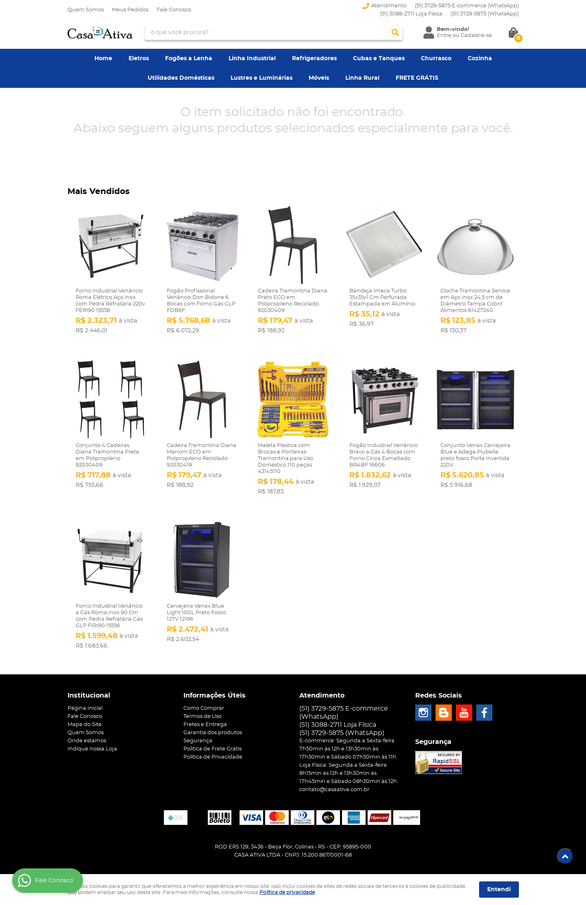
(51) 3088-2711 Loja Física (411, 14)
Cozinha (480, 58)
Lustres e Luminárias (261, 78)
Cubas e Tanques (379, 58)
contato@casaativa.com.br (334, 789)
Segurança (197, 741)
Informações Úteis (214, 695)
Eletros (139, 58)
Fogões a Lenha (188, 58)
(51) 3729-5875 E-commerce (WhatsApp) (467, 6)
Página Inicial (85, 708)
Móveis (319, 78)
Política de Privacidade (212, 757)
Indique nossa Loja (92, 749)
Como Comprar (203, 708)
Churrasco (436, 58)
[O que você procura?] (395, 32)
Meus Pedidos (130, 10)
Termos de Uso (202, 716)
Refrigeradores (314, 58)
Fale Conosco (174, 10)
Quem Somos (86, 10)
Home (103, 58)
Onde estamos (87, 741)
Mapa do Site (85, 724)
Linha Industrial (252, 58)
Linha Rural (362, 78)
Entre (444, 35)
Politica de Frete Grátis (212, 749)
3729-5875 (485, 14)
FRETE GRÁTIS (417, 78)
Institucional (89, 695)
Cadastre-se (476, 35)
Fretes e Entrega (205, 724)
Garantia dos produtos (212, 732)
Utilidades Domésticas (181, 78)
